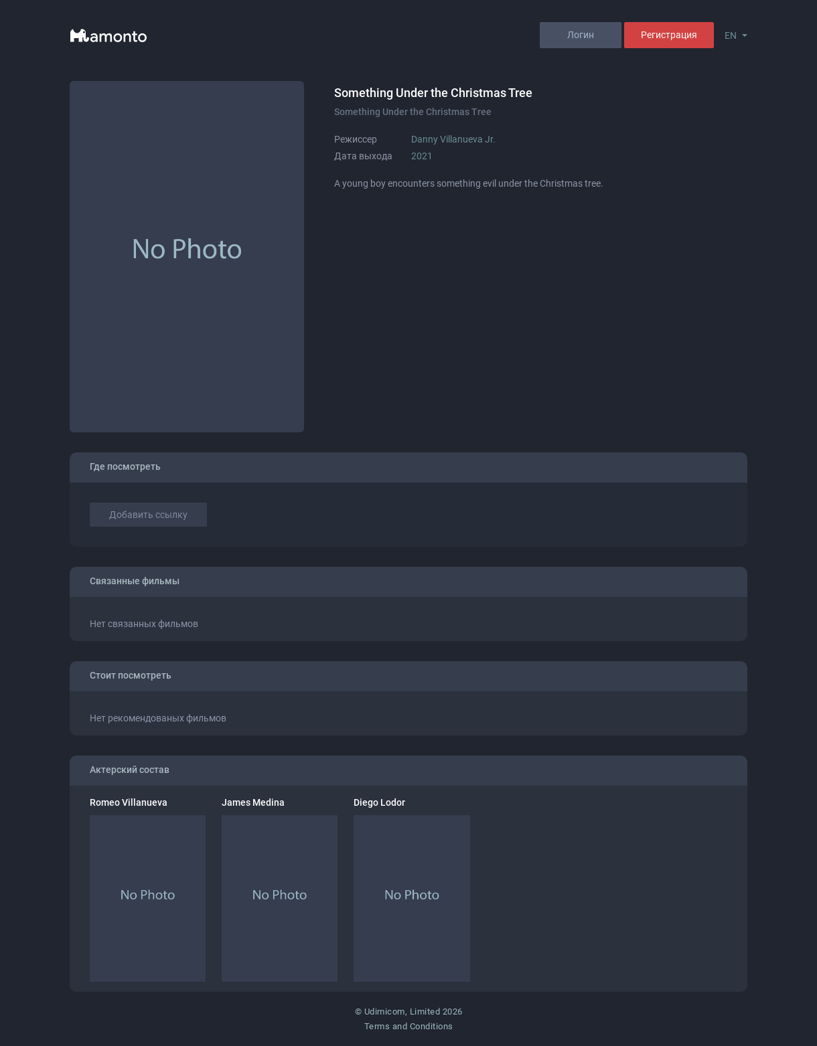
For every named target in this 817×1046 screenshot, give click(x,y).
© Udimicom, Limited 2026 (409, 1012)
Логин (580, 34)
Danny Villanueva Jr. (453, 139)
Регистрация (669, 34)
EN (731, 35)
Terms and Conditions (408, 1026)
